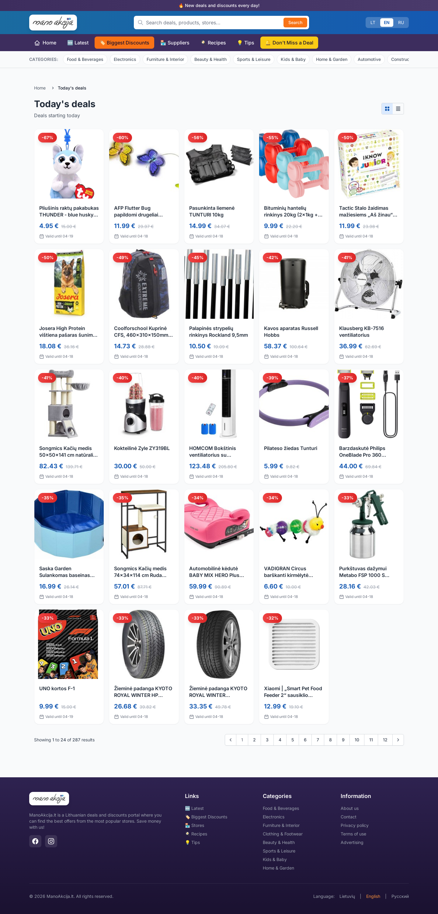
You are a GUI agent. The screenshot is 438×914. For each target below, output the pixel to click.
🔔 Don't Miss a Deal (289, 43)
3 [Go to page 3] (267, 739)
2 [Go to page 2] (254, 739)
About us (350, 808)
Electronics (125, 59)
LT (372, 22)
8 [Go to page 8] (330, 739)
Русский (400, 896)
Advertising (352, 842)
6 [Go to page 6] (305, 739)
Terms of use (353, 833)
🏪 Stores (194, 825)
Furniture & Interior (165, 59)
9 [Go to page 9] (343, 739)
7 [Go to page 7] (318, 739)
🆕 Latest (78, 43)
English (373, 896)
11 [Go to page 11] (371, 739)
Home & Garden (331, 59)
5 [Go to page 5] (292, 739)
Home (45, 43)
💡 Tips (245, 43)
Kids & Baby (293, 59)
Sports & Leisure (253, 59)
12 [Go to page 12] (385, 739)
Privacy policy (355, 825)
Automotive (369, 59)
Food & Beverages (85, 59)
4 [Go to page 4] (280, 739)
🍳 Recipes (213, 43)
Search (295, 22)
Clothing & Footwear (283, 833)
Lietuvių (347, 896)
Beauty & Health (210, 59)
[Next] (398, 740)
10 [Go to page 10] (357, 739)
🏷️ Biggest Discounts (124, 43)
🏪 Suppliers (174, 43)
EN (387, 22)
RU (401, 22)
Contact (348, 816)
